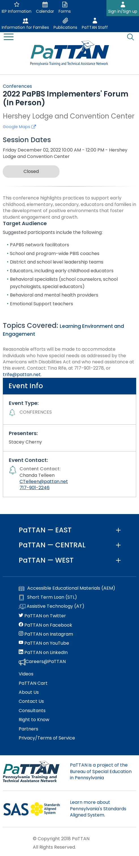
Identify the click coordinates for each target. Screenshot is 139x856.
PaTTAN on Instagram (46, 634)
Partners (28, 729)
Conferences (17, 86)
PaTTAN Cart (33, 683)
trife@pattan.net (22, 374)
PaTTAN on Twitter (42, 616)
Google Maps (19, 127)
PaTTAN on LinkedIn (43, 652)
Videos (26, 674)
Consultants (32, 711)
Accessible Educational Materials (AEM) (67, 588)
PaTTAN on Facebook (45, 625)
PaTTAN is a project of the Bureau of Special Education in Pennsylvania (101, 771)
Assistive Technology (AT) (51, 606)
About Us (29, 692)
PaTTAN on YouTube (44, 643)
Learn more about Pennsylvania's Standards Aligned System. (98, 808)
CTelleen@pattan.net (44, 481)
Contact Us (31, 701)
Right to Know (34, 720)
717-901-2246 (35, 487)
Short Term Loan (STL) (48, 597)
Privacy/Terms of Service (47, 738)
